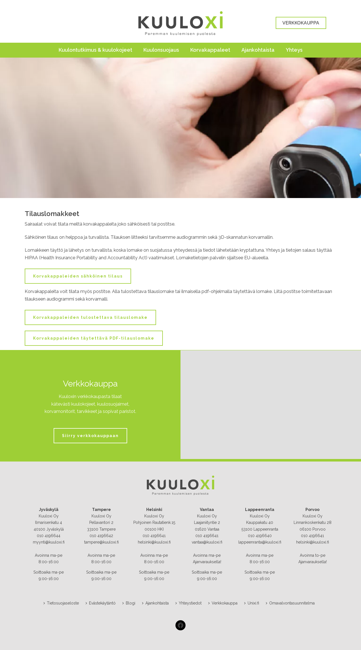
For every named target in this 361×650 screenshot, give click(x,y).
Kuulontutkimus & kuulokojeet (95, 50)
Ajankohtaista (258, 50)
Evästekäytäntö (101, 603)
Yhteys (294, 50)
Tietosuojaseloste (61, 603)
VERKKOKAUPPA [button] (300, 23)
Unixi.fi (251, 603)
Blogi (128, 603)
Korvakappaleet (210, 50)
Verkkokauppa (222, 603)
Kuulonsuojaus (161, 50)
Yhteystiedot (188, 603)
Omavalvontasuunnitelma (290, 603)
